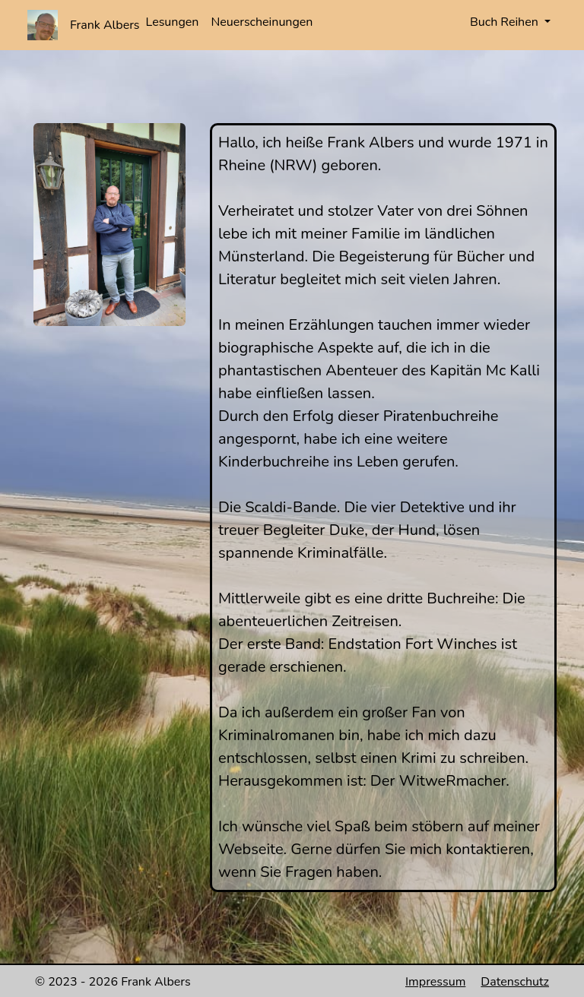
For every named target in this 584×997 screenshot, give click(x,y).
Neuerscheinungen (262, 22)
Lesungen (172, 22)
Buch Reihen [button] (505, 22)
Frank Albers (105, 25)
